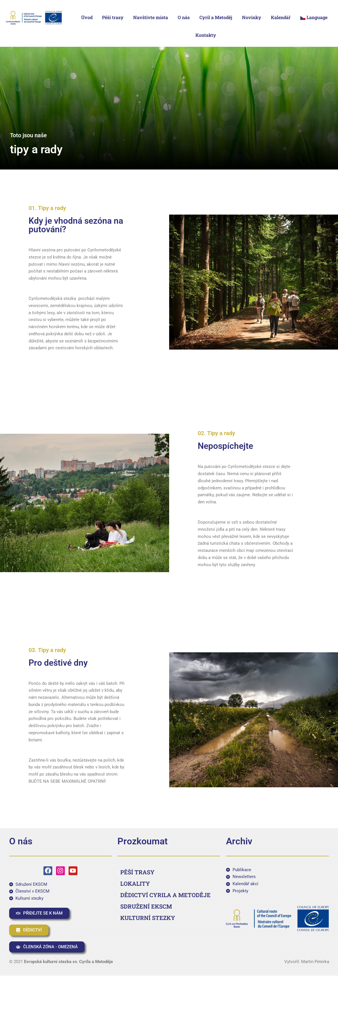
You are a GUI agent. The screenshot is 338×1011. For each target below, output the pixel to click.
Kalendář (281, 17)
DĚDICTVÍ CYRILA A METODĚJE (165, 895)
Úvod (87, 17)
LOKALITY (135, 883)
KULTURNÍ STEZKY (147, 917)
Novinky (251, 17)
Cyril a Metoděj (215, 17)
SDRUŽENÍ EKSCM (146, 906)
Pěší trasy (112, 17)
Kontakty (205, 35)
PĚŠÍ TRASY (137, 872)
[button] (315, 17)
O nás (184, 17)
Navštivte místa (150, 17)
